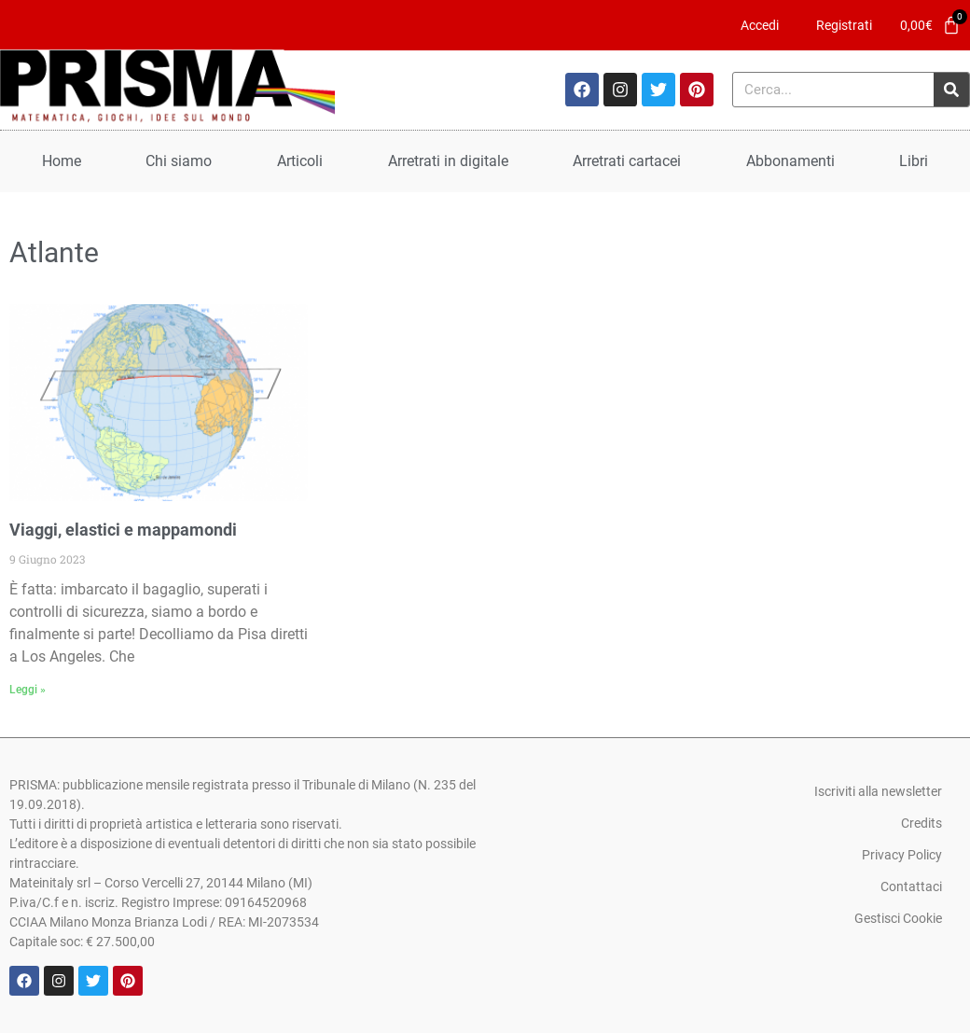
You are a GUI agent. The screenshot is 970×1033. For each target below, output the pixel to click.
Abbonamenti (790, 161)
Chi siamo (179, 161)
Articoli (300, 161)
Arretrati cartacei (627, 161)
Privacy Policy (902, 854)
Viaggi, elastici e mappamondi (123, 529)
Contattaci (911, 886)
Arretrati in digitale (448, 161)
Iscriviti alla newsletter (878, 791)
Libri (913, 161)
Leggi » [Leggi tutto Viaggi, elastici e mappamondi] (27, 689)
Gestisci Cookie (898, 918)
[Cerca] (951, 89)
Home (61, 161)
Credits (921, 823)
